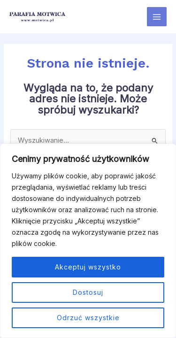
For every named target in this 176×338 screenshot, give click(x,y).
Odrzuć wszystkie (88, 318)
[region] (88, 241)
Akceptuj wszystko (88, 267)
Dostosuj (88, 292)
